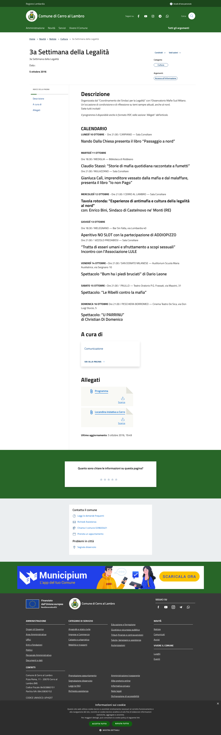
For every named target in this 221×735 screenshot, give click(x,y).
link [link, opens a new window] (138, 717)
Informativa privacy (120, 686)
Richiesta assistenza (78, 691)
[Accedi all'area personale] (180, 3)
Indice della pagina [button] (41, 89)
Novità (42, 39)
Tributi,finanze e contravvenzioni (127, 635)
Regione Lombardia (35, 3)
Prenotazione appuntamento (82, 675)
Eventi (157, 659)
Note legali (116, 691)
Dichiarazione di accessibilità (125, 696)
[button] (111, 730)
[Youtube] (144, 16)
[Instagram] (152, 16)
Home (32, 39)
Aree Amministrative (36, 634)
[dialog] (110, 718)
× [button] (218, 704)
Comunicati (159, 634)
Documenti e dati (34, 660)
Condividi (161, 52)
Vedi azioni (175, 52)
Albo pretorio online (120, 680)
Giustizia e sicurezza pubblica (125, 629)
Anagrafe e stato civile (79, 629)
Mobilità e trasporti (78, 644)
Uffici (28, 639)
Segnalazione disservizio (80, 680)
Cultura (64, 39)
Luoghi (157, 654)
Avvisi (157, 639)
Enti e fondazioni (34, 644)
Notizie (52, 39)
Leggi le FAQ (75, 686)
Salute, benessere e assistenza (126, 640)
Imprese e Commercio (79, 634)
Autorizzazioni (118, 645)
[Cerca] (191, 16)
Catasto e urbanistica (79, 639)
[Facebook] (137, 16)
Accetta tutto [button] (99, 723)
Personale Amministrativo (38, 655)
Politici (29, 650)
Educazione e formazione (123, 624)
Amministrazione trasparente (125, 675)
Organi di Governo (35, 629)
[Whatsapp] (166, 16)
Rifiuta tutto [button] (122, 723)
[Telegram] (159, 16)
